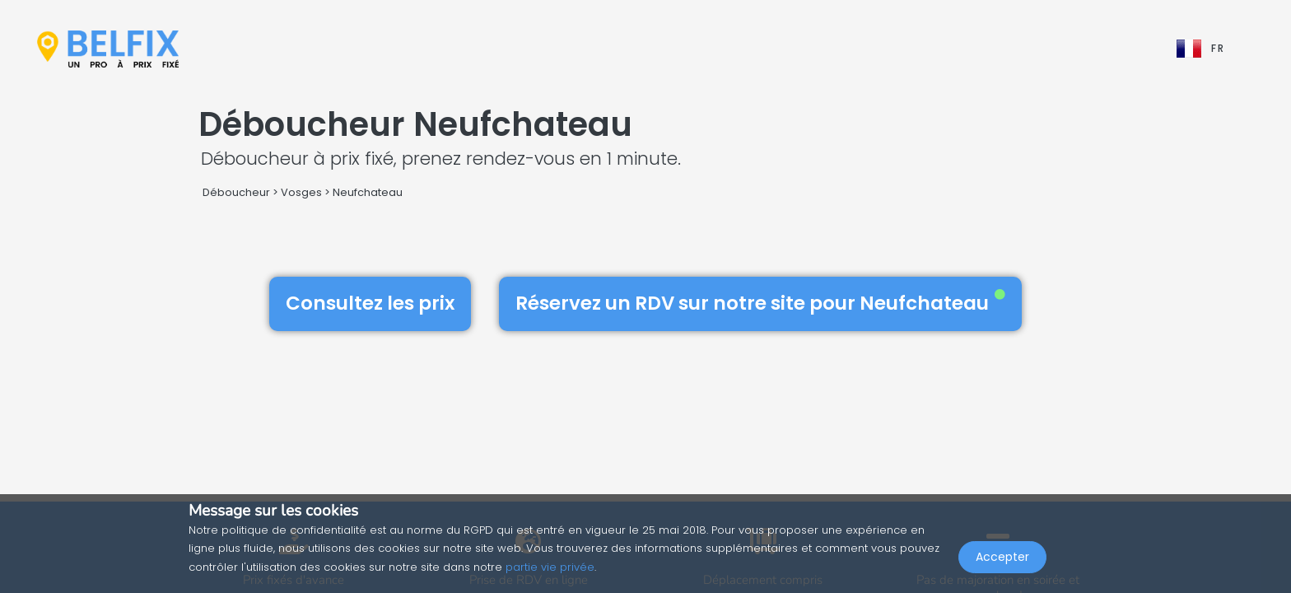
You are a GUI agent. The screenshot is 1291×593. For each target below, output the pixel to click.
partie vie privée (550, 567)
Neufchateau (368, 192)
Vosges (301, 192)
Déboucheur (236, 192)
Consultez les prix (370, 303)
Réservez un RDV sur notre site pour (760, 303)
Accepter (1002, 557)
